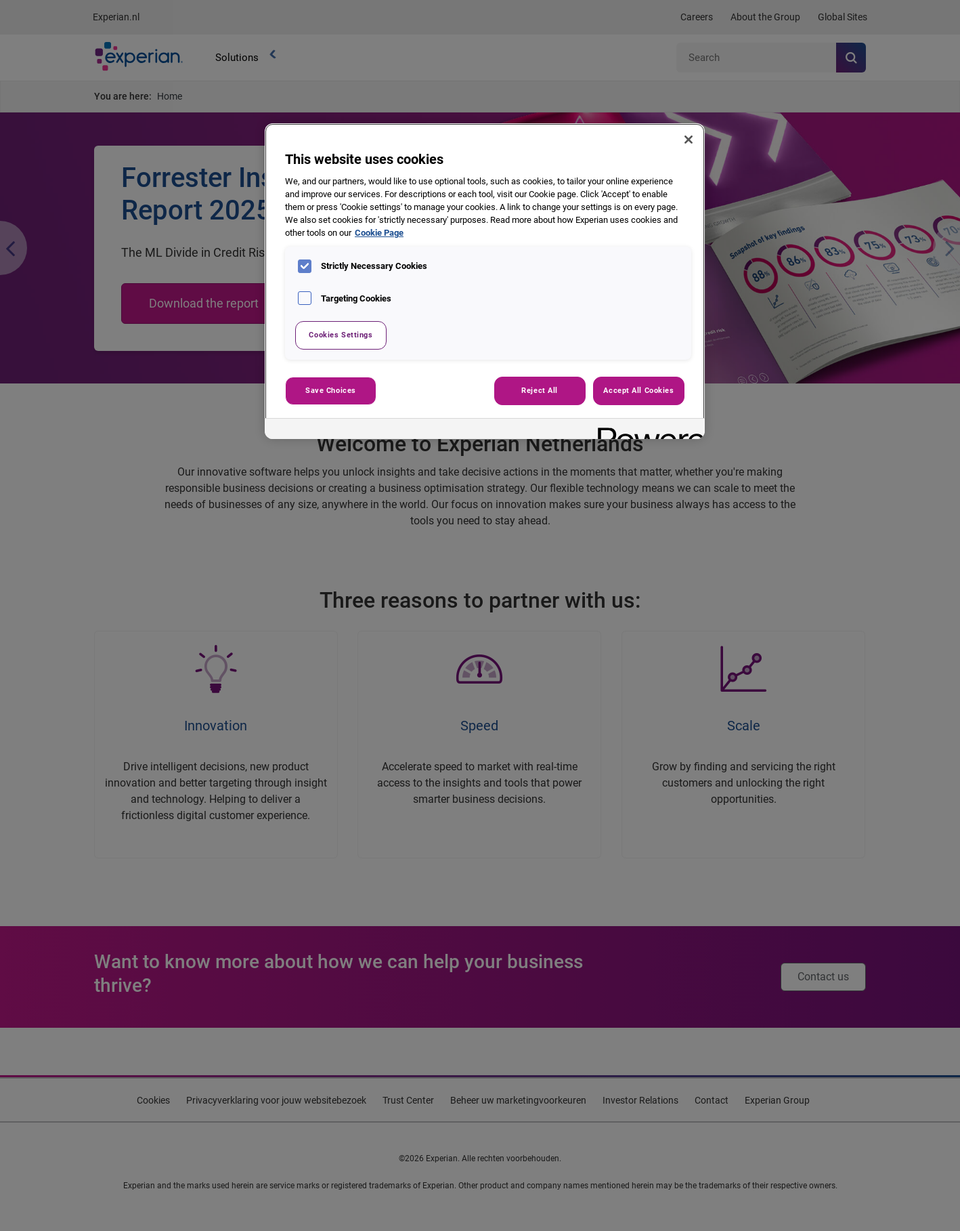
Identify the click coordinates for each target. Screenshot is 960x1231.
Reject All (539, 390)
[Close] (688, 139)
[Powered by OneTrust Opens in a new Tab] (646, 430)
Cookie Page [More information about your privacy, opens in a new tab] (379, 233)
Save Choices (330, 390)
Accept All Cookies (638, 390)
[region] (485, 281)
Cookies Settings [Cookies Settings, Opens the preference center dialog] (340, 334)
